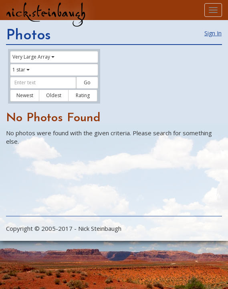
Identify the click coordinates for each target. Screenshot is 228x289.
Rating (83, 95)
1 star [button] (21, 69)
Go (87, 82)
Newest (24, 95)
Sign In (213, 33)
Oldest (53, 95)
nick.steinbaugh (45, 12)
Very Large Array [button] (33, 56)
